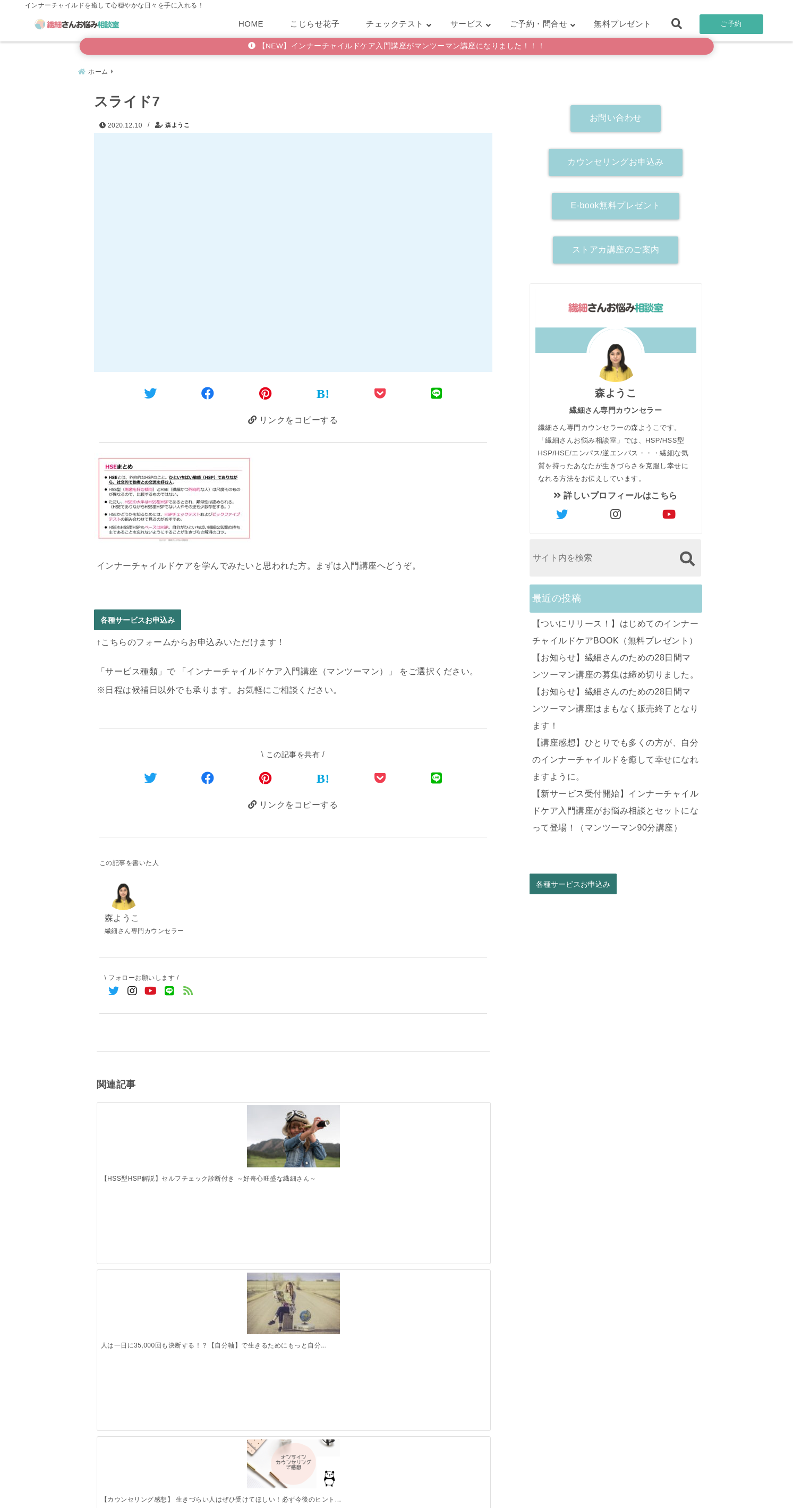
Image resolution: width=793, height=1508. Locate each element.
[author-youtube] (669, 510)
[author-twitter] (562, 510)
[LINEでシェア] (436, 391)
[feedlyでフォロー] (188, 993)
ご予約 (731, 24)
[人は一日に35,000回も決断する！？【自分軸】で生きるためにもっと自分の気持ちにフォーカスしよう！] (243, 1133)
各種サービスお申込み (137, 619)
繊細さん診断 (326, 1483)
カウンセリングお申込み (615, 157)
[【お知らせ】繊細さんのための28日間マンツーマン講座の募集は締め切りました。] (243, 1297)
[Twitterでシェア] (150, 391)
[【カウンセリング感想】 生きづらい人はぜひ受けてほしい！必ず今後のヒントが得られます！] (342, 1127)
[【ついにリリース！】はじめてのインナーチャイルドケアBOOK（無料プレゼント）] (145, 1297)
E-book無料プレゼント (615, 201)
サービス (466, 23)
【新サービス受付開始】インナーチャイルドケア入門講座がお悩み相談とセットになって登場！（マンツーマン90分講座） (615, 805)
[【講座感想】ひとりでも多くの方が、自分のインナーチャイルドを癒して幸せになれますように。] (440, 1295)
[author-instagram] (615, 510)
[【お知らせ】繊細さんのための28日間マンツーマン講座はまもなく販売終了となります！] (342, 1297)
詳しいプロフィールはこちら (615, 490)
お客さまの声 (466, 1483)
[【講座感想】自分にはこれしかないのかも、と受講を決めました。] (440, 1127)
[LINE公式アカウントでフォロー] (169, 993)
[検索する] (688, 554)
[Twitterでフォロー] (114, 993)
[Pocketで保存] (380, 777)
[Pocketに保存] (380, 391)
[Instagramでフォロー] (132, 993)
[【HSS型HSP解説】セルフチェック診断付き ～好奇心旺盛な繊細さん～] (145, 1133)
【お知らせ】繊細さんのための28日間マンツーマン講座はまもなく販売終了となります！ (615, 703)
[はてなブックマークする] (323, 391)
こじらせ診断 (396, 1483)
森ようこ (177, 120)
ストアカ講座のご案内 (616, 245)
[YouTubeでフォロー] (151, 993)
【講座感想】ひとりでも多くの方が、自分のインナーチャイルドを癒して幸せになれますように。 (615, 754)
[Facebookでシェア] (208, 391)
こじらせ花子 (314, 23)
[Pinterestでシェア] (265, 391)
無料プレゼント (623, 23)
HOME (250, 23)
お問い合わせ (616, 113)
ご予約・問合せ (539, 23)
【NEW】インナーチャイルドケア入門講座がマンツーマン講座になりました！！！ (396, 46)
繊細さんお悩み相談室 (367, 1496)
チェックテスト (395, 23)
